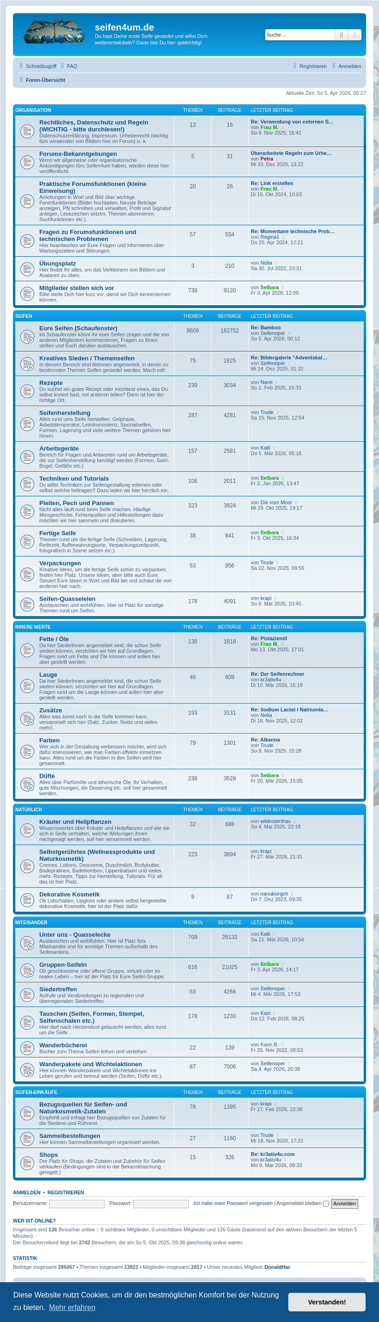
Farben (49, 740)
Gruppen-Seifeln (63, 964)
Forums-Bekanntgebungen (78, 153)
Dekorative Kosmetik (69, 894)
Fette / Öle (54, 639)
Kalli (265, 448)
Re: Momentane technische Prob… (293, 231)
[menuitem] (68, 66)
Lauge (48, 674)
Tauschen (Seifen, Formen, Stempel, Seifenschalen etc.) (91, 1017)
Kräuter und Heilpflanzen (75, 821)
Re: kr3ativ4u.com (273, 1154)
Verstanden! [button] (327, 1302)
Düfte (47, 775)
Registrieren (66, 1192)
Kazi (265, 1013)
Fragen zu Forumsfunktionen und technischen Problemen (88, 235)
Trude (267, 412)
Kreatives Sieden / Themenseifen (87, 358)
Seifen (23, 316)
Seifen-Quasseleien (67, 598)
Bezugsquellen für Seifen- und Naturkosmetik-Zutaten (83, 1108)
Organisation (33, 110)
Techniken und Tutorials (74, 478)
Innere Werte (33, 627)
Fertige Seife (57, 533)
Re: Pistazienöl (269, 638)
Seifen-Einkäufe (36, 1092)
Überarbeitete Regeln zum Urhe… (291, 153)
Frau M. (270, 127)
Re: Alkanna (265, 739)
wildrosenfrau (276, 821)
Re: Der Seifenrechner (277, 674)
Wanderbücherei (63, 1045)
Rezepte (51, 382)
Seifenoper (273, 333)
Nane (267, 382)
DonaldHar (277, 1267)
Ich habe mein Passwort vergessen (233, 1203)
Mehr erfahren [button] (72, 1307)
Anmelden (27, 1192)
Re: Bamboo (266, 327)
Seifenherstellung (65, 412)
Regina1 (270, 237)
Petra (267, 158)
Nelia (266, 263)
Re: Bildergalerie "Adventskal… (289, 357)
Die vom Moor (276, 502)
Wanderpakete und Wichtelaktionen (90, 1064)
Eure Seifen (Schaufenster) (78, 328)
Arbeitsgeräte (59, 448)
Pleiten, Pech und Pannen (76, 503)
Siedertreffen (58, 989)
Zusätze (50, 710)
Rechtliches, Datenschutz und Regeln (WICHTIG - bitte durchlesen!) (93, 126)
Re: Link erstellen (272, 183)
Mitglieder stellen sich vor (76, 287)
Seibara (270, 287)
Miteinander (31, 922)
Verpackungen (60, 563)
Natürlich (28, 809)
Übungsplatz (57, 263)
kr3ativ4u (271, 679)
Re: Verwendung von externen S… (292, 121)
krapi (266, 598)
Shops (48, 1154)
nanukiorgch (274, 893)
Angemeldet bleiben (303, 1203)
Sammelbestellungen (69, 1135)
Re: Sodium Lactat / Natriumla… (289, 709)
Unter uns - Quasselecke (75, 934)
